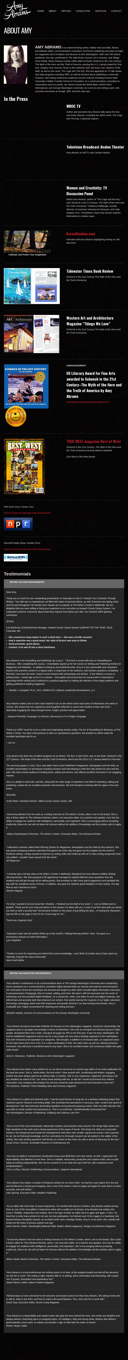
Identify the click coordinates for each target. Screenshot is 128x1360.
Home (40, 11)
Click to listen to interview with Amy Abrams (27, 513)
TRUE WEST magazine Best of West (93, 441)
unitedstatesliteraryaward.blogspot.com (87, 402)
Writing (66, 11)
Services (100, 11)
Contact (116, 11)
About (52, 11)
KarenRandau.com (80, 233)
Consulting (83, 11)
